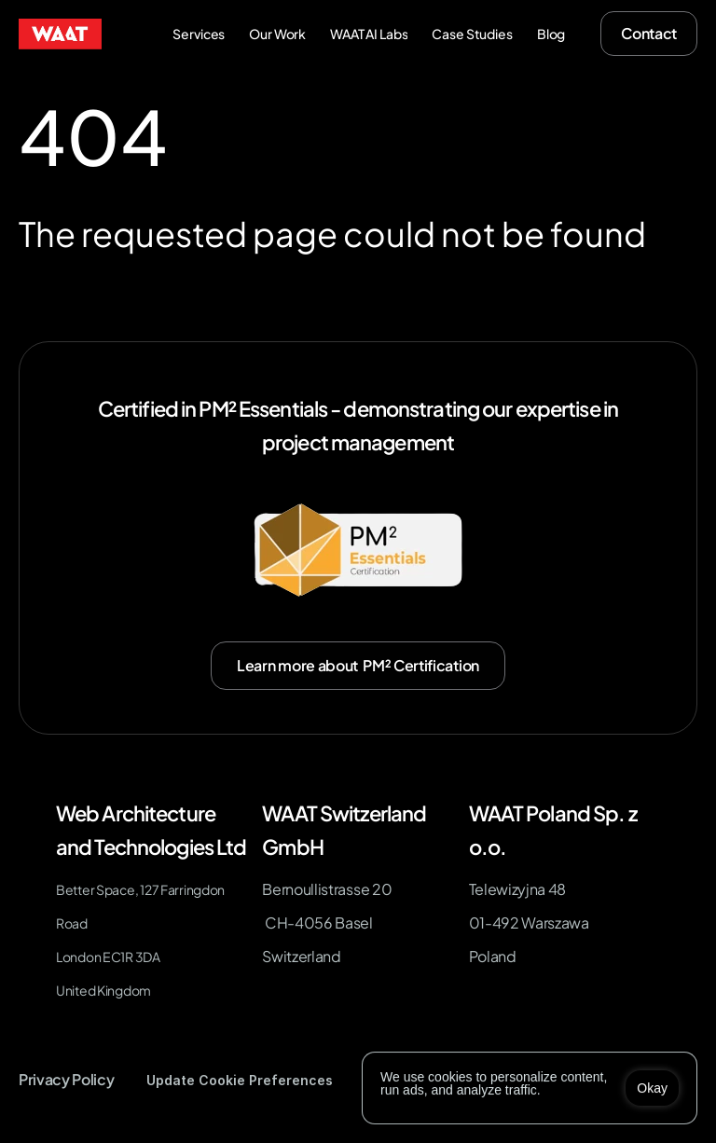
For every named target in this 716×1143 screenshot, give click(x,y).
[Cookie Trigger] (239, 1080)
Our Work (277, 33)
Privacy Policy (67, 1079)
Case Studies (472, 33)
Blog (551, 33)
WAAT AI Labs (368, 33)
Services (198, 33)
